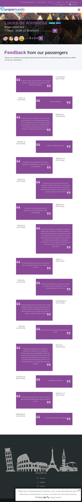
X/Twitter (41, 477)
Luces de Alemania (26, 23)
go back (52, 23)
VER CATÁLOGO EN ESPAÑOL (23, 2)
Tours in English (60, 4)
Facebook (41, 469)
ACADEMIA (57, 2)
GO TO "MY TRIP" (39, 2)
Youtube (41, 482)
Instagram (41, 473)
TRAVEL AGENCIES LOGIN (71, 2)
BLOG (49, 2)
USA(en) (74, 4)
